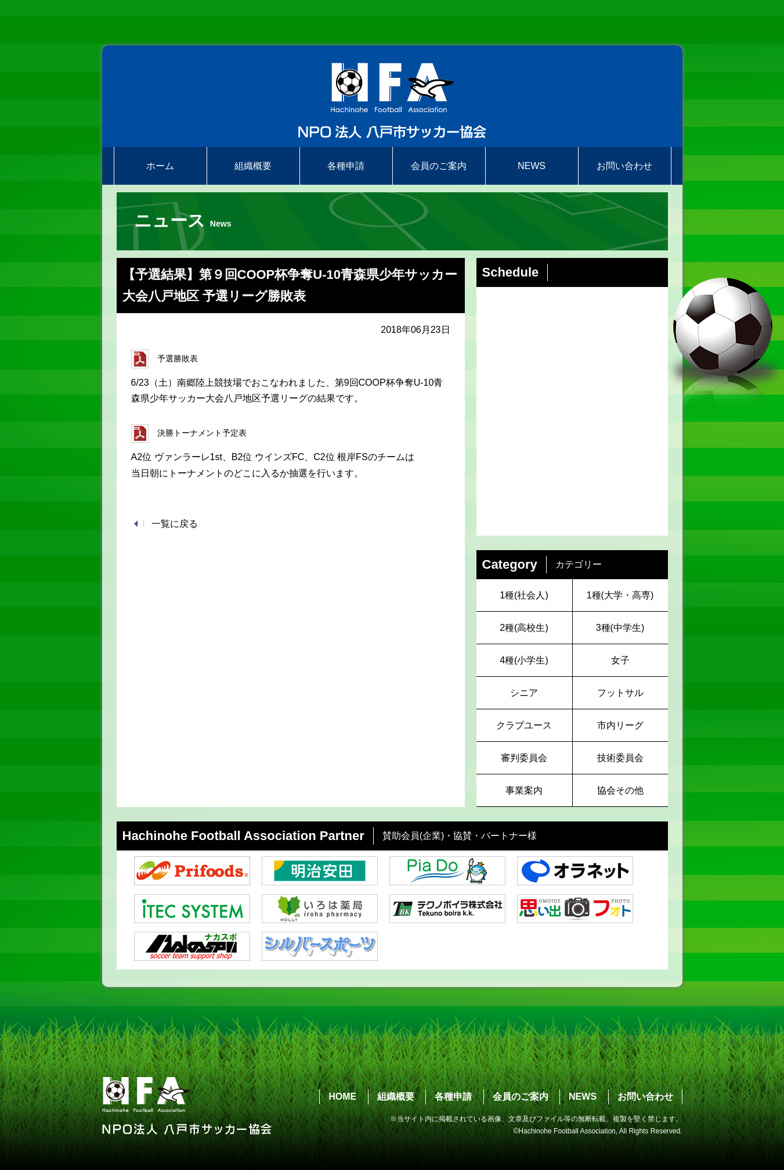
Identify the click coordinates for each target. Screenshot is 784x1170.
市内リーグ (620, 725)
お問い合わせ (624, 166)
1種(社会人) (524, 595)
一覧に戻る (174, 524)
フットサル (620, 693)
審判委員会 (524, 758)
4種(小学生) (524, 660)
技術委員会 (620, 758)
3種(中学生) (620, 628)
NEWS (531, 166)
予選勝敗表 (164, 359)
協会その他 (620, 790)
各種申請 (345, 166)
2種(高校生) (524, 628)
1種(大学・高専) (620, 595)
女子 (620, 660)
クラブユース (524, 725)
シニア (524, 693)
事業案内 (524, 790)
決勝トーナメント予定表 (189, 433)
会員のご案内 (439, 166)
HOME (342, 1096)
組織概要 (253, 166)
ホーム (160, 166)
